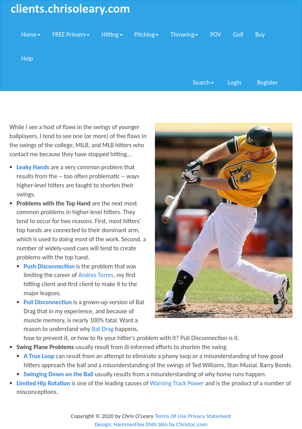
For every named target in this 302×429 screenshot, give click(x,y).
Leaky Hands (33, 167)
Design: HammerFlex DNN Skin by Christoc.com (151, 424)
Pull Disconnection (48, 302)
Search (203, 82)
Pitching (146, 34)
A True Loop (39, 356)
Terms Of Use (171, 416)
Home (31, 34)
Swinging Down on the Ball (58, 374)
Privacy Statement (209, 416)
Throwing (184, 34)
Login (234, 82)
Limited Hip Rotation (43, 383)
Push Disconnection (49, 266)
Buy (260, 34)
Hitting (111, 34)
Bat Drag (102, 329)
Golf (238, 34)
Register (267, 82)
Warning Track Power (177, 383)
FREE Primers (71, 34)
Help (27, 58)
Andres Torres (95, 275)
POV (215, 34)
